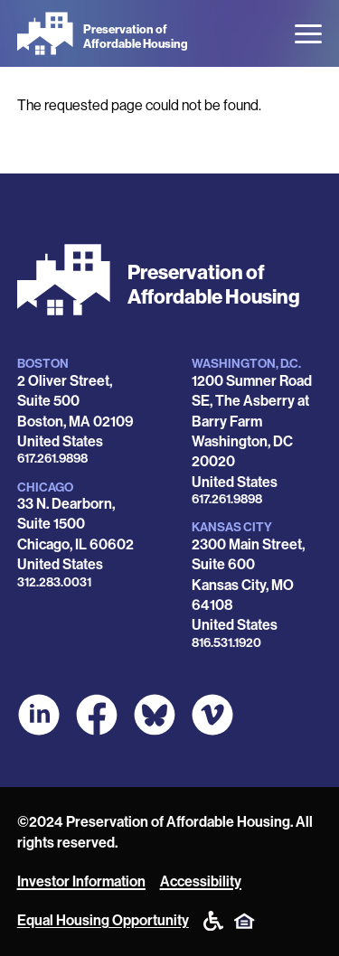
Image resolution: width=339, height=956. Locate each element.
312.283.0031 (54, 582)
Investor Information (81, 881)
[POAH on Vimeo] (212, 714)
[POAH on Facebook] (96, 714)
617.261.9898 (52, 458)
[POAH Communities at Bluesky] (154, 714)
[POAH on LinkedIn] (39, 714)
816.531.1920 (226, 643)
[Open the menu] (308, 33)
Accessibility (200, 881)
